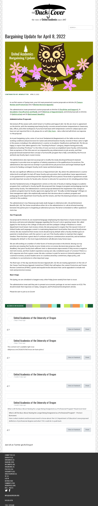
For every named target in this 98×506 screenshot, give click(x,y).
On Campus (8, 459)
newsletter (23, 95)
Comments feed (10, 478)
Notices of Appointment (53, 112)
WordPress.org (10, 480)
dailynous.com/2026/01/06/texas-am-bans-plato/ (25, 347)
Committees (9, 450)
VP (5, 471)
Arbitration (17, 114)
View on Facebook (74, 327)
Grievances (8, 455)
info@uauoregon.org (12, 491)
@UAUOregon (26, 440)
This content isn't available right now (20, 344)
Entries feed (9, 476)
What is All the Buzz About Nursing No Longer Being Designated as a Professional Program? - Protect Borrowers (49, 410)
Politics (7, 464)
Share (87, 327)
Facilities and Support (69, 109)
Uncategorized (10, 469)
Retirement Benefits (36, 114)
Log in (7, 473)
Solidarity (8, 466)
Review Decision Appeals (37, 105)
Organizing (8, 462)
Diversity (8, 452)
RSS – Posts (9, 483)
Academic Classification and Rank (23, 112)
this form (52, 131)
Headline (7, 457)
